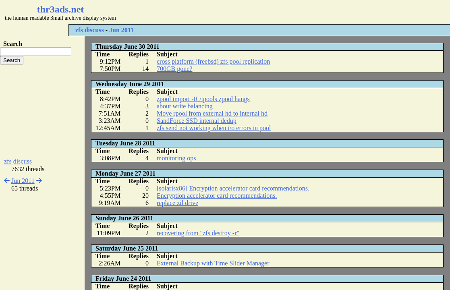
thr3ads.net (60, 9)
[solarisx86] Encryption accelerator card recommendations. (233, 188)
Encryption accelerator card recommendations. (217, 195)
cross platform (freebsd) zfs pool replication (213, 61)
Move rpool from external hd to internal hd (212, 113)
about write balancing (185, 106)
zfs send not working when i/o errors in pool (214, 127)
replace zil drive (177, 202)
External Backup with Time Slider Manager (213, 263)
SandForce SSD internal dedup (196, 120)
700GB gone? (174, 68)
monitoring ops (176, 158)
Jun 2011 (121, 30)
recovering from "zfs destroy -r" (198, 233)
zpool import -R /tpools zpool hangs (203, 98)
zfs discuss (89, 30)
